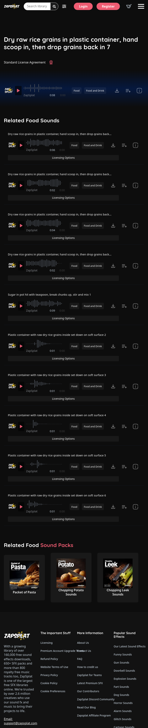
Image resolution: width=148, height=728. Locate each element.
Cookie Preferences (52, 655)
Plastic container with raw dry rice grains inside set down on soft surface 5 (62, 429)
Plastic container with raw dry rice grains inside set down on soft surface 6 (62, 466)
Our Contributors (88, 655)
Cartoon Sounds (124, 691)
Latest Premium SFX (90, 647)
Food (76, 90)
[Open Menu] (141, 6)
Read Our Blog (86, 672)
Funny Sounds (123, 619)
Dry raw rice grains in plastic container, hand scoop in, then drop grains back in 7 (71, 43)
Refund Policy (49, 623)
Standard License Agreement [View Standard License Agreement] (25, 62)
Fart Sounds (121, 651)
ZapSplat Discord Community (92, 663)
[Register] (108, 6)
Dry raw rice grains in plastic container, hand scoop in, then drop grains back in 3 (67, 210)
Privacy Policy (49, 639)
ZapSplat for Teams (89, 639)
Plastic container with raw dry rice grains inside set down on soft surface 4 (62, 392)
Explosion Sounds (125, 643)
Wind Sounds (122, 699)
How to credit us (87, 631)
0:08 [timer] (53, 95)
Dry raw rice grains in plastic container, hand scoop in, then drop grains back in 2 (67, 173)
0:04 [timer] (53, 228)
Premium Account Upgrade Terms (55, 615)
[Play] (19, 90)
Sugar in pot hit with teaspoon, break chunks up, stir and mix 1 (54, 283)
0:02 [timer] (53, 191)
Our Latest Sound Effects (129, 611)
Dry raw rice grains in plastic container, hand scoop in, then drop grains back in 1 (67, 136)
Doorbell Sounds (124, 635)
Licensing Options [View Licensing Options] (128, 136)
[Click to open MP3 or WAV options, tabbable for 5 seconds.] (117, 90)
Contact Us (84, 615)
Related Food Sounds (31, 120)
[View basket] (129, 6)
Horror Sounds (123, 667)
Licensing (46, 607)
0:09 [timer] (53, 301)
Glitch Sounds (122, 683)
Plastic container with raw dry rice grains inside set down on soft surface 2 (62, 319)
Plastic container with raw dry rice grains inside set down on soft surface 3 (62, 356)
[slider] (45, 88)
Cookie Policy (48, 647)
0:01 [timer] (53, 338)
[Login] (83, 6)
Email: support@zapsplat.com (20, 685)
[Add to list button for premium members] (128, 90)
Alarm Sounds (123, 675)
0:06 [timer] (53, 155)
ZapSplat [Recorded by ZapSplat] (31, 95)
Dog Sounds (121, 659)
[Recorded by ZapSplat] (8, 90)
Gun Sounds (121, 627)
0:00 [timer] (63, 95)
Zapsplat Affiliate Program (92, 680)
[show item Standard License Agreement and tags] (139, 90)
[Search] (54, 6)
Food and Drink (95, 90)
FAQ (79, 623)
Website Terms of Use (54, 631)
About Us (83, 607)
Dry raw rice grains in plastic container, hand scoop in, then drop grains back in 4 (67, 246)
